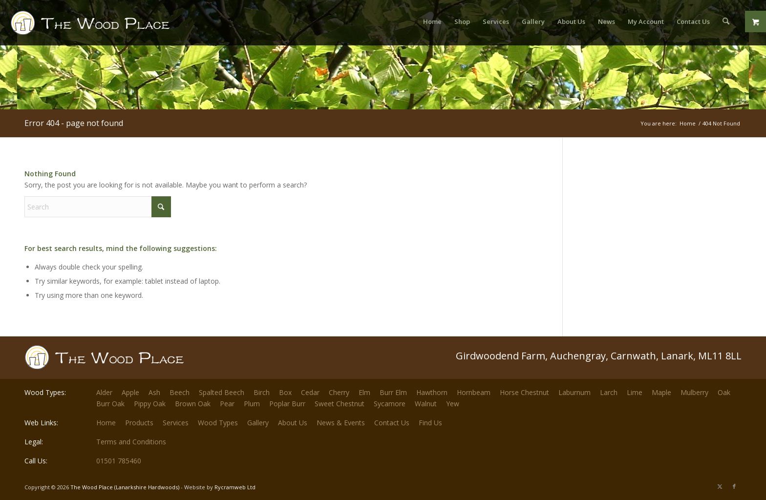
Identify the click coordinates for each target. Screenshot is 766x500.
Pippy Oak (150, 403)
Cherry (339, 392)
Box (285, 392)
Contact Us (391, 422)
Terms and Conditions (131, 441)
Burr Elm (393, 392)
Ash (154, 392)
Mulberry (694, 392)
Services (176, 422)
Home (106, 422)
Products (139, 422)
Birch (262, 392)
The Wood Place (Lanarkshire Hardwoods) (124, 487)
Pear (227, 403)
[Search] (726, 21)
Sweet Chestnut (339, 403)
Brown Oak (193, 403)
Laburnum (574, 392)
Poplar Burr (287, 403)
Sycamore (389, 403)
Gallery (258, 422)
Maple (661, 392)
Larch (608, 392)
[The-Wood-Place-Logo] (108, 26)
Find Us (430, 422)
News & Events (341, 422)
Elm (364, 392)
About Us (292, 422)
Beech (180, 392)
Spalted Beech (221, 392)
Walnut (426, 403)
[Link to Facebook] (734, 486)
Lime (634, 392)
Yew (452, 403)
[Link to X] (719, 486)
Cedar (310, 392)
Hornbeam (473, 392)
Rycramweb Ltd (234, 487)
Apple (130, 392)
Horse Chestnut (524, 392)
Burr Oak (110, 403)
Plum (252, 403)
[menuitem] (432, 21)
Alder (104, 392)
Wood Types (218, 422)
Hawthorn (431, 392)
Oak (724, 392)
